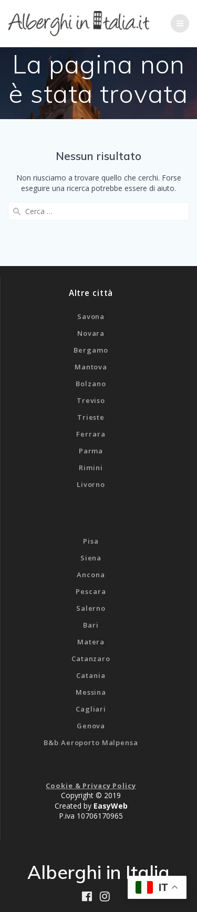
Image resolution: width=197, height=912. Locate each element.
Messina (91, 692)
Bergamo (91, 350)
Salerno (91, 608)
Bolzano (91, 383)
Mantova (91, 367)
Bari (91, 625)
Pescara (91, 591)
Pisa (91, 541)
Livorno (91, 484)
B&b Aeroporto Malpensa (91, 742)
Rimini (90, 467)
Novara (91, 333)
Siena (90, 558)
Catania (90, 675)
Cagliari (91, 709)
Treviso (91, 400)
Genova (91, 725)
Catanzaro (90, 658)
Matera (91, 641)
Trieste (91, 417)
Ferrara (90, 434)
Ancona (91, 574)
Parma (91, 450)
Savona (91, 316)
